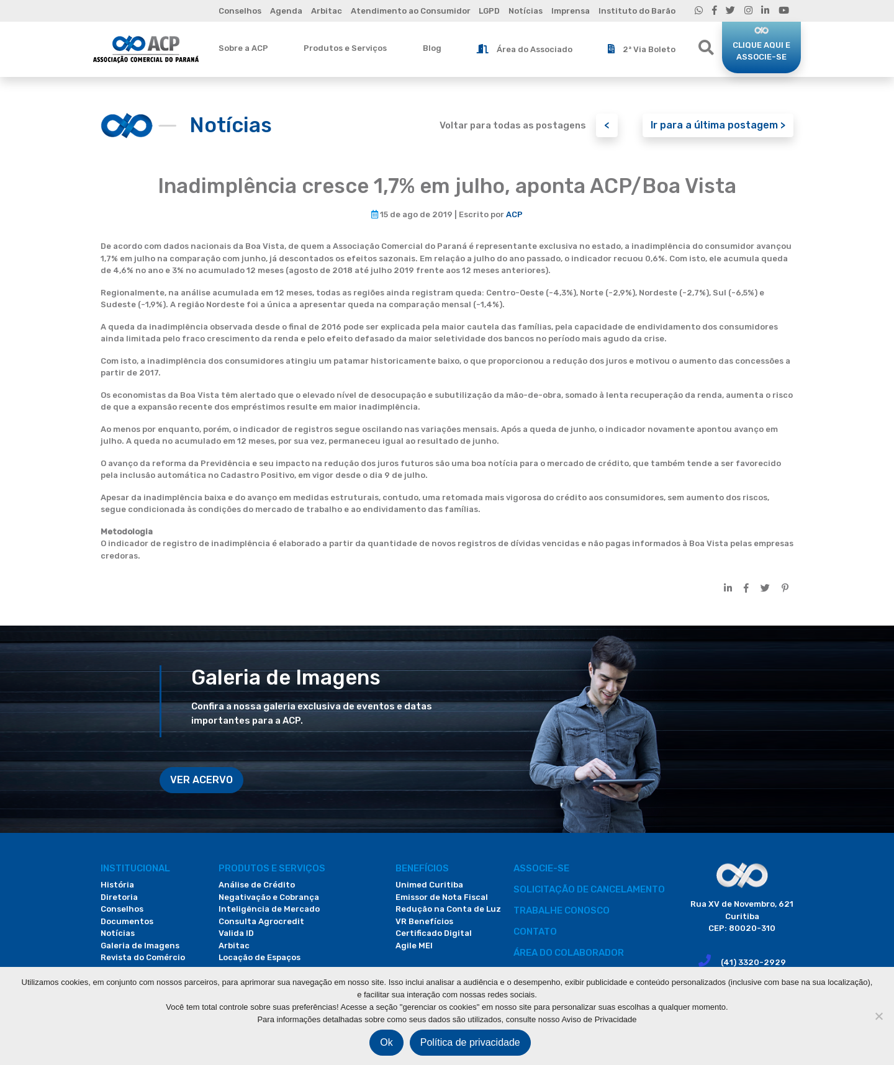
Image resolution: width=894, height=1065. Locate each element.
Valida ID (236, 933)
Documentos (127, 921)
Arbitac (326, 11)
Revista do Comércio (143, 957)
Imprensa (570, 11)
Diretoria (119, 897)
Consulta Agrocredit (261, 921)
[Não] (878, 1016)
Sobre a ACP (243, 48)
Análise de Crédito (257, 884)
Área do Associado (524, 49)
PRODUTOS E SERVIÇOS (272, 868)
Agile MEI (414, 945)
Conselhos (240, 11)
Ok (386, 1042)
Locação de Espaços (259, 957)
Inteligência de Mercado (269, 909)
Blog (432, 48)
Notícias (525, 11)
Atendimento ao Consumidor (411, 11)
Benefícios (422, 868)
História (117, 884)
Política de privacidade (470, 1042)
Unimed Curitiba (429, 884)
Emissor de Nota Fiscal (441, 897)
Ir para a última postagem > (718, 125)
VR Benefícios (424, 921)
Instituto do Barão (636, 11)
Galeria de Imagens (140, 945)
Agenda (286, 11)
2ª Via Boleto (641, 49)
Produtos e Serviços (345, 48)
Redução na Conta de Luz (448, 909)
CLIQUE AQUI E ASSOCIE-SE (761, 51)
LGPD (489, 11)
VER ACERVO (201, 780)
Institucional (135, 868)
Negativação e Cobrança (269, 897)
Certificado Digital (433, 933)
